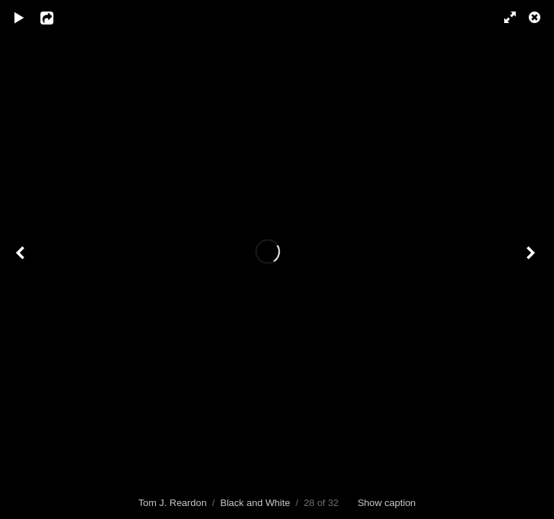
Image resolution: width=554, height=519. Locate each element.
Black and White (255, 502)
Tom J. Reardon (172, 502)
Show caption (387, 502)
